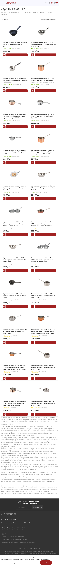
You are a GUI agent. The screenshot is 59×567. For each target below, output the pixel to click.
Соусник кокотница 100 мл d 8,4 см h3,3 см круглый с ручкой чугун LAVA (15, 44)
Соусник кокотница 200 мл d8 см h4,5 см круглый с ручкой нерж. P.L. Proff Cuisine (43, 367)
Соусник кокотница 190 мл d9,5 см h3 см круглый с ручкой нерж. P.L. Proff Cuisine (43, 188)
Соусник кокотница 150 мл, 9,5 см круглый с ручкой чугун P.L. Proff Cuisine (14, 295)
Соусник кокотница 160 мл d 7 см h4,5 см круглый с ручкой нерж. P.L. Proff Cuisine (43, 295)
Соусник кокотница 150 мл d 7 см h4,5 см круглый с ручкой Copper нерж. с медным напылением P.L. (42, 80)
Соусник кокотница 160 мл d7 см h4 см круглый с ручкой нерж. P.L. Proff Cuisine (15, 331)
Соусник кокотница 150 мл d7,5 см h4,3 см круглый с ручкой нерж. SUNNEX (42, 116)
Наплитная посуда (15, 12)
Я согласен (45, 562)
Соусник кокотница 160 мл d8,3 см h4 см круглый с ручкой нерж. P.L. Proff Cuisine (14, 152)
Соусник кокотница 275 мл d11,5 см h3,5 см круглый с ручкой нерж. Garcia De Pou (14, 188)
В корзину (17, 54)
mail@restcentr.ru (10, 519)
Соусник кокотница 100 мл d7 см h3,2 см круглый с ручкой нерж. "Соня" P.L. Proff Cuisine (14, 224)
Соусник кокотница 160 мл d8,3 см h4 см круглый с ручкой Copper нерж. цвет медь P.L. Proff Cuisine (14, 367)
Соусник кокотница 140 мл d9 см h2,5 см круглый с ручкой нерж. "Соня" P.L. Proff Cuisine (42, 259)
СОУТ (4, 534)
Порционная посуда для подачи (34, 12)
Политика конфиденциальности (13, 537)
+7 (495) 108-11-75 (10, 514)
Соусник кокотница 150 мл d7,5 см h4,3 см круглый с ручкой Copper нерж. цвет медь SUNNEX (14, 116)
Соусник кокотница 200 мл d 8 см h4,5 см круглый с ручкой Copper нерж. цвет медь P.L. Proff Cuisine (42, 152)
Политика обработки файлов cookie (14, 539)
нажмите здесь (35, 563)
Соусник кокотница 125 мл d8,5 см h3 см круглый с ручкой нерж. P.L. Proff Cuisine (14, 259)
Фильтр (6, 19)
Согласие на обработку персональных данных (18, 542)
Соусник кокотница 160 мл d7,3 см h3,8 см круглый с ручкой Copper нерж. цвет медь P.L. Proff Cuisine (42, 331)
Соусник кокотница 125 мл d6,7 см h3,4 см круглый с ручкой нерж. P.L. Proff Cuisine (15, 80)
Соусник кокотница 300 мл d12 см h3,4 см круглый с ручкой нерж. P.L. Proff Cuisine (43, 403)
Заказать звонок (9, 516)
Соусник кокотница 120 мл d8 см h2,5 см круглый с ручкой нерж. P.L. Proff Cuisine (43, 44)
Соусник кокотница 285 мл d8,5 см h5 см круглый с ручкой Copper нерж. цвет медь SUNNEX (14, 403)
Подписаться (37, 507)
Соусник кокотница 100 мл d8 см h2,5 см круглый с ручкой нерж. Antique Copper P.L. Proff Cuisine (42, 224)
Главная (3, 12)
